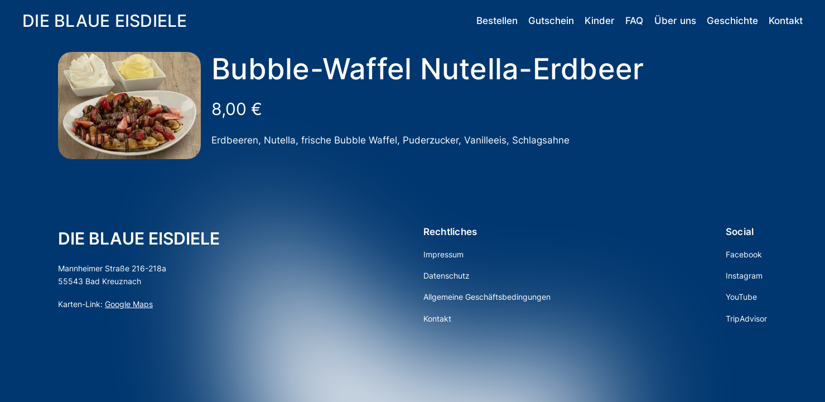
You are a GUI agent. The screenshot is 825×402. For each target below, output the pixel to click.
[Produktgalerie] (129, 105)
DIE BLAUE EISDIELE (104, 21)
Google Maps (129, 304)
